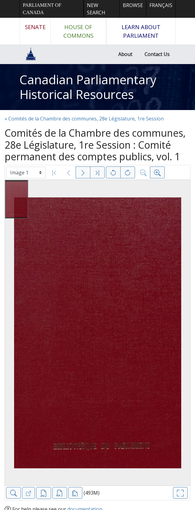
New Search (96, 9)
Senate (35, 27)
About (125, 54)
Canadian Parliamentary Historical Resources (88, 87)
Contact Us (157, 54)
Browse (133, 5)
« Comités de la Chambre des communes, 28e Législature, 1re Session (84, 118)
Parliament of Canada (42, 8)
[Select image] (26, 172)
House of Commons (78, 31)
